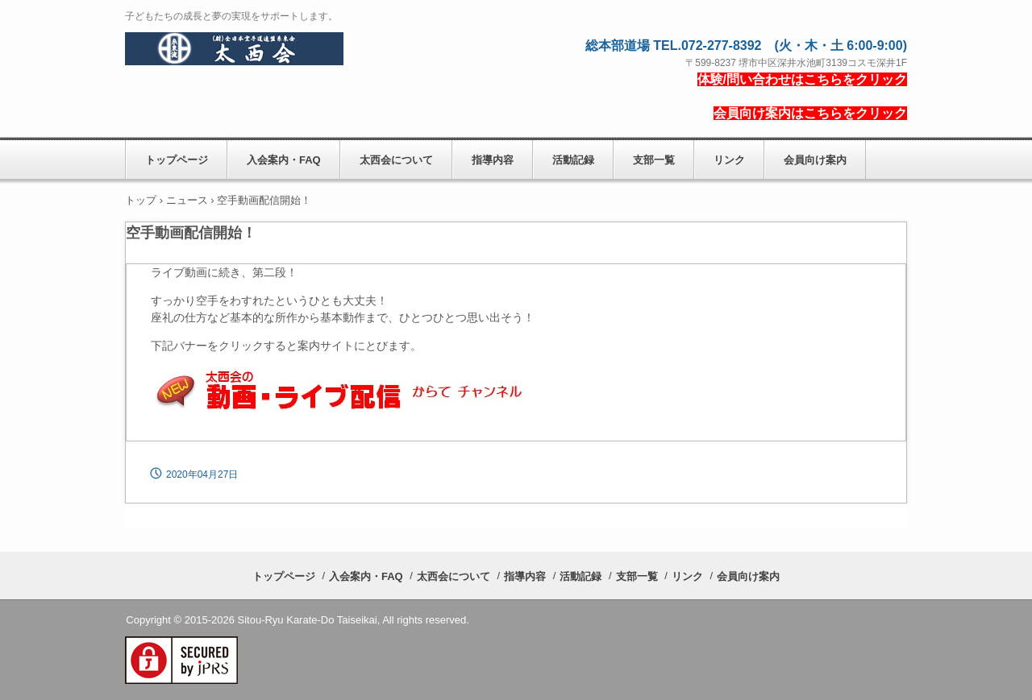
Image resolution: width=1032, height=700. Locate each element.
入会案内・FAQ (284, 160)
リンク (729, 160)
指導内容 (493, 160)
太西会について (396, 160)
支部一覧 (654, 160)
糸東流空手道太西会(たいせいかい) (234, 49)
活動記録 (573, 160)
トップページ (176, 160)
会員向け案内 (815, 160)
